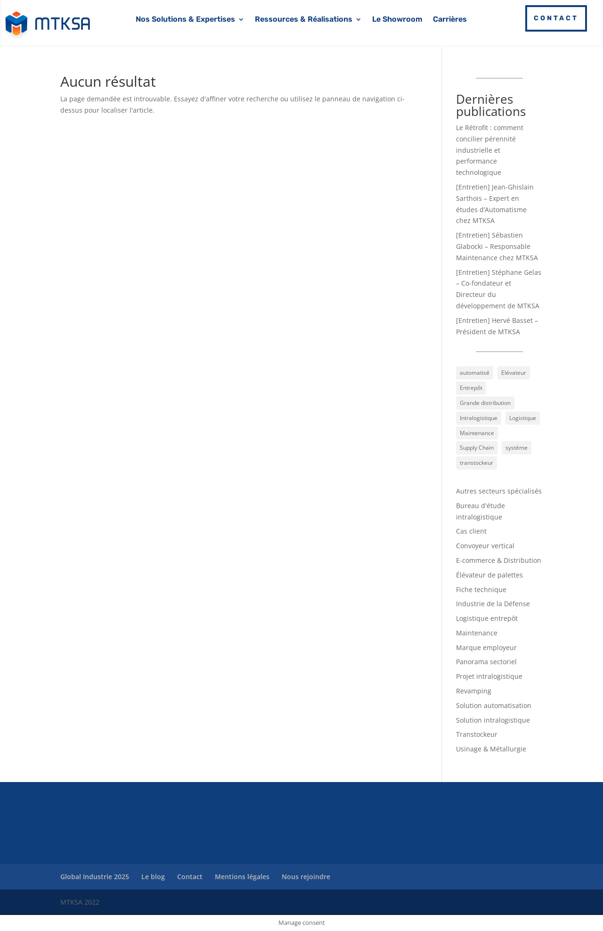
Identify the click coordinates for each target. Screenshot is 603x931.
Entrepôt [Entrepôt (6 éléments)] (471, 388)
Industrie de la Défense (493, 603)
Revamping (473, 690)
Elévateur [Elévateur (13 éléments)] (513, 373)
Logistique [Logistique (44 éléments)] (522, 418)
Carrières (450, 20)
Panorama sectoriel (486, 661)
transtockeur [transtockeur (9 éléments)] (476, 463)
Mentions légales (242, 876)
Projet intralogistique (489, 676)
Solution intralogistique (493, 720)
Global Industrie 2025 (94, 876)
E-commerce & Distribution (498, 560)
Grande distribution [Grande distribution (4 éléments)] (485, 403)
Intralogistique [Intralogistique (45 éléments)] (478, 418)
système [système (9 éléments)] (516, 448)
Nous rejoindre (306, 876)
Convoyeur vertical (485, 545)
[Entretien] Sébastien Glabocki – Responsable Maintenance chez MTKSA (497, 246)
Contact (556, 18)
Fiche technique (481, 589)
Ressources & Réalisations (303, 20)
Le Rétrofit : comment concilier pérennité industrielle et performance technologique (489, 150)
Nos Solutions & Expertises (185, 20)
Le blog (153, 876)
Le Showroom (397, 20)
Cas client (471, 531)
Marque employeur (486, 647)
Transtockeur (476, 734)
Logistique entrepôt (487, 618)
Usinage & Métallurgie (491, 748)
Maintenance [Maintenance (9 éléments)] (477, 433)
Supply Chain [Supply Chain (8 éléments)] (477, 448)
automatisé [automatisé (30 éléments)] (474, 373)
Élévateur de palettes (489, 574)
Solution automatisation (493, 705)
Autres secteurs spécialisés (499, 490)
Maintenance (476, 632)
